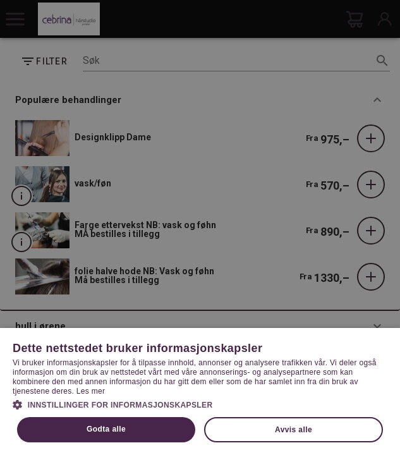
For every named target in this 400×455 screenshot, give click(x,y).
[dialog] (200, 227)
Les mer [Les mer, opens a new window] (90, 391)
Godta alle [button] (106, 429)
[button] (200, 404)
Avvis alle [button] (293, 429)
